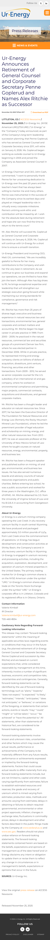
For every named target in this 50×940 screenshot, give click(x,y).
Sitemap (40, 934)
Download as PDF (39, 112)
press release (28, 890)
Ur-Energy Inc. (20, 919)
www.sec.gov (9, 831)
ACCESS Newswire (30, 119)
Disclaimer (28, 934)
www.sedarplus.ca (32, 827)
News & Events (25, 45)
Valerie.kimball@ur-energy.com (19, 615)
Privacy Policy (12, 934)
